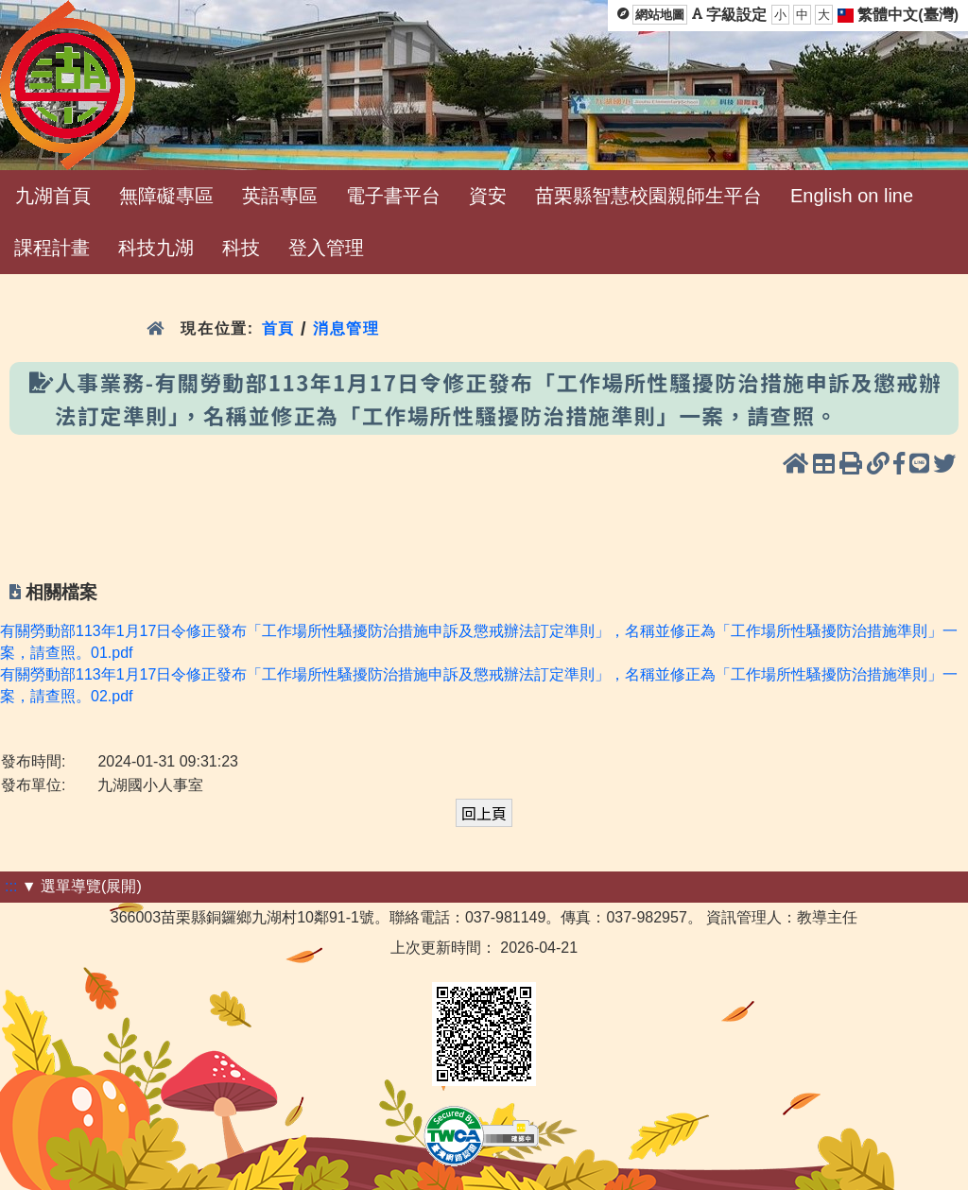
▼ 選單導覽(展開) (82, 886)
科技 (241, 247)
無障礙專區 (166, 195)
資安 (488, 195)
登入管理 (326, 247)
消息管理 (346, 328)
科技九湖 (156, 247)
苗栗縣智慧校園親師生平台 (648, 195)
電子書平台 (393, 195)
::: (11, 886)
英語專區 (280, 195)
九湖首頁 (53, 195)
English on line (851, 195)
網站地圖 (659, 15)
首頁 (278, 328)
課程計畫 (52, 247)
